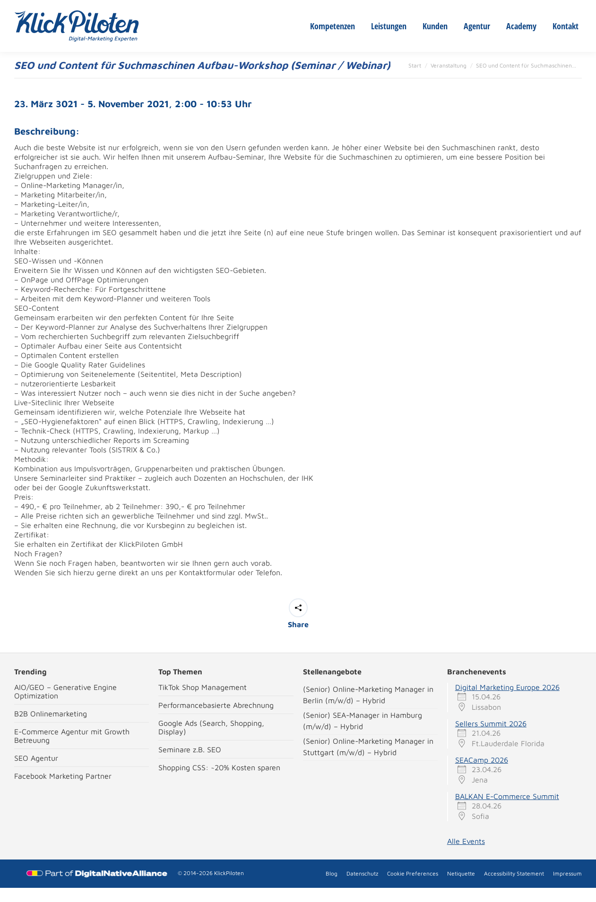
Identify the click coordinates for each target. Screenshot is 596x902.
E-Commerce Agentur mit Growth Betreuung (72, 749)
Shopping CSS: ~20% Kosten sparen (219, 781)
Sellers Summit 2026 (491, 737)
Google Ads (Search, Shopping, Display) (211, 741)
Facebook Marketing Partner (63, 790)
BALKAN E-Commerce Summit (507, 810)
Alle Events (466, 855)
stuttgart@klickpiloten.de (250, 6)
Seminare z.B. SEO (189, 763)
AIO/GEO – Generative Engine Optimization (65, 705)
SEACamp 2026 (481, 774)
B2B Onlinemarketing (50, 727)
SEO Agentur (36, 772)
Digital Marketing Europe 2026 (507, 701)
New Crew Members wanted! (153, 7)
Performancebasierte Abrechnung (216, 719)
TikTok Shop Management (202, 701)
